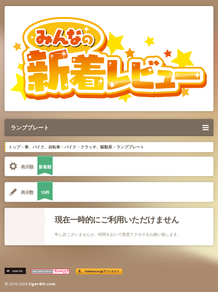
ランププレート (110, 127)
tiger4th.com (41, 284)
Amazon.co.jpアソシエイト (102, 271)
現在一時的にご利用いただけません (117, 219)
